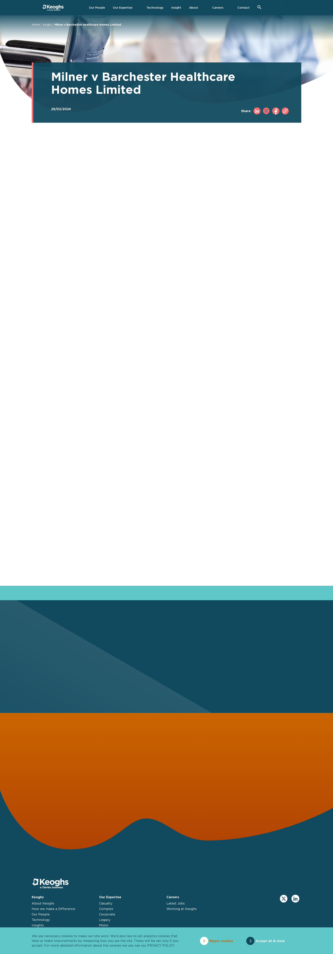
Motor (104, 927)
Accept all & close (271, 940)
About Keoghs (43, 905)
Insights (38, 927)
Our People (41, 916)
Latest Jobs (175, 905)
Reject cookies (220, 940)
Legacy (104, 921)
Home (36, 24)
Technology (41, 921)
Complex (106, 910)
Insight (47, 24)
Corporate (107, 916)
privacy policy (160, 945)
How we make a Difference (53, 910)
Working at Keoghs (181, 910)
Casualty (105, 905)
